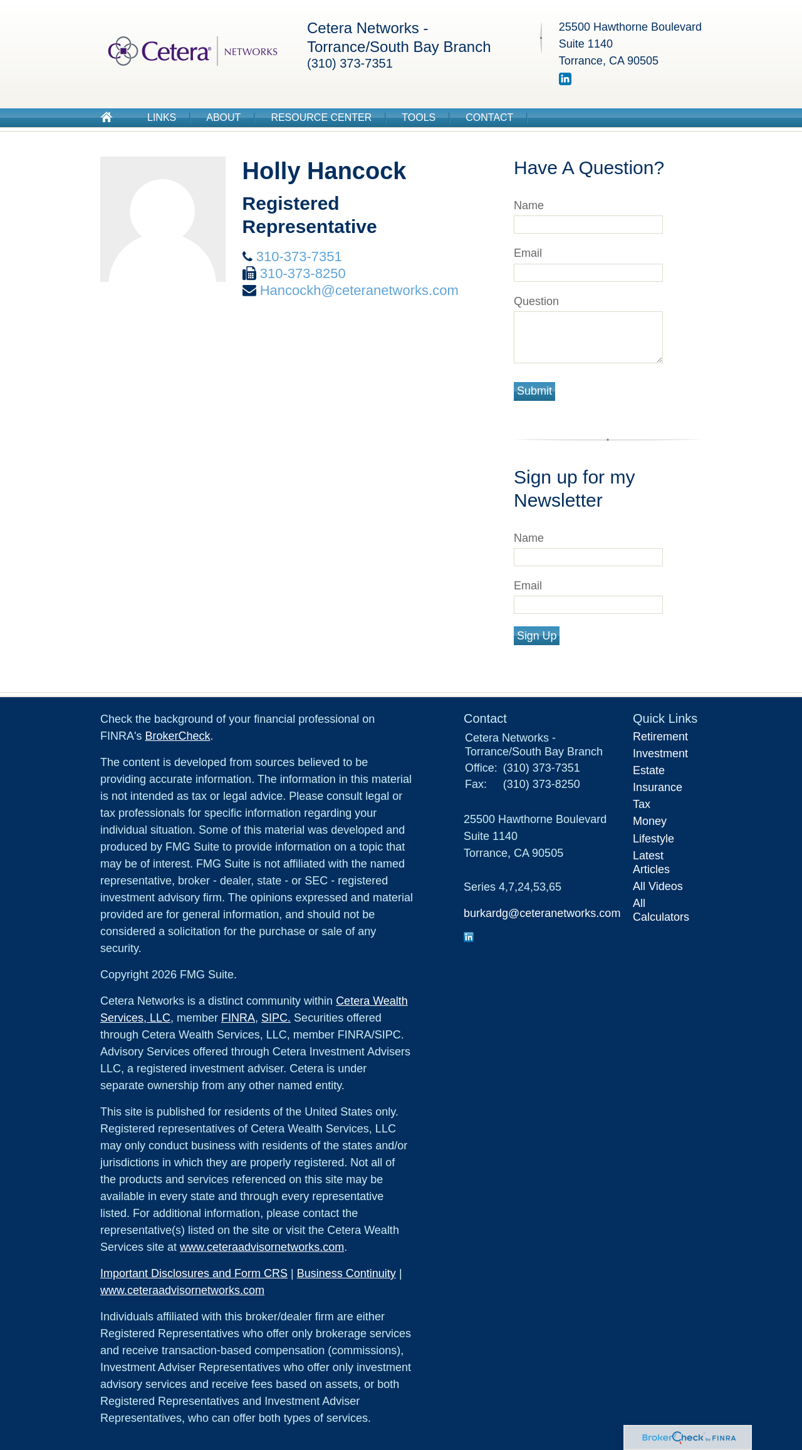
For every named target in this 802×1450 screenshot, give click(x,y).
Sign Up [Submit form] (536, 635)
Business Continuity (346, 1273)
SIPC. (276, 1018)
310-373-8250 (303, 273)
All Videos (658, 886)
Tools (418, 117)
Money (650, 821)
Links (161, 117)
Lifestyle (653, 838)
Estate (649, 770)
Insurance (657, 787)
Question (536, 301)
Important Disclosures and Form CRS (194, 1273)
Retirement (660, 736)
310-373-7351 (299, 256)
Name (529, 205)
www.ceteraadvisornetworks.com (262, 1247)
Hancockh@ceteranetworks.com (359, 290)
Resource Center (321, 117)
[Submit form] (534, 391)
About (223, 117)
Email (528, 253)
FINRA (238, 1018)
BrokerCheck (177, 736)
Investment (660, 753)
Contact (489, 117)
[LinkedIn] (565, 81)
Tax (641, 804)
